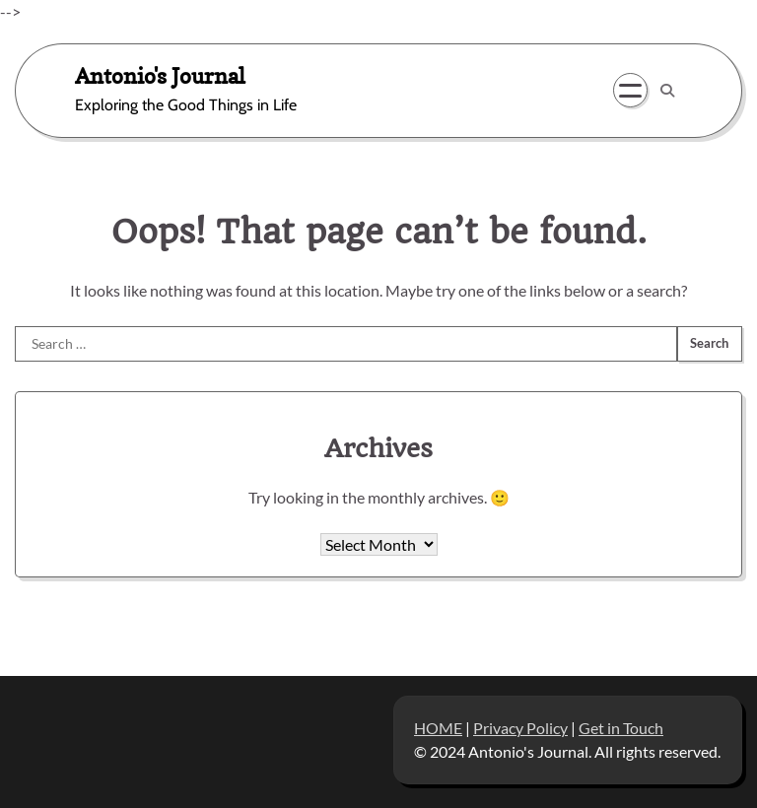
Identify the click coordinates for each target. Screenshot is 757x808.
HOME (438, 727)
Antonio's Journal (160, 75)
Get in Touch (621, 727)
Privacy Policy (520, 727)
